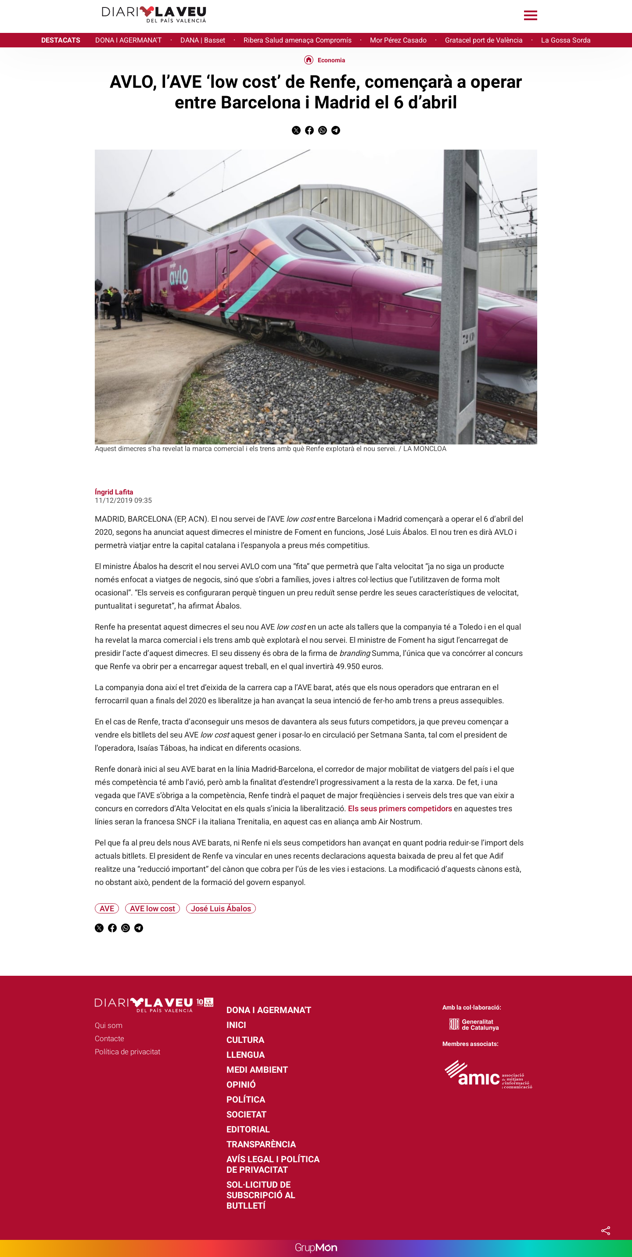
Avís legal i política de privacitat (273, 1164)
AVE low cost (152, 908)
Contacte (109, 1038)
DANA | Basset (202, 40)
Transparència (261, 1144)
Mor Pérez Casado (398, 40)
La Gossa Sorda (566, 40)
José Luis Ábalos (221, 908)
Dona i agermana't (268, 1010)
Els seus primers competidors (400, 808)
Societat (246, 1114)
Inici (236, 1025)
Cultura (245, 1040)
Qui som (108, 1025)
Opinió (241, 1084)
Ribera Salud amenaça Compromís (298, 40)
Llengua (245, 1054)
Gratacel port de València (484, 40)
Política (245, 1099)
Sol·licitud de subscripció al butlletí (260, 1195)
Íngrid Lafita (114, 492)
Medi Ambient (257, 1069)
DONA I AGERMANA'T (128, 40)
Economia (331, 60)
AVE (107, 908)
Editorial (248, 1129)
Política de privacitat (127, 1051)
